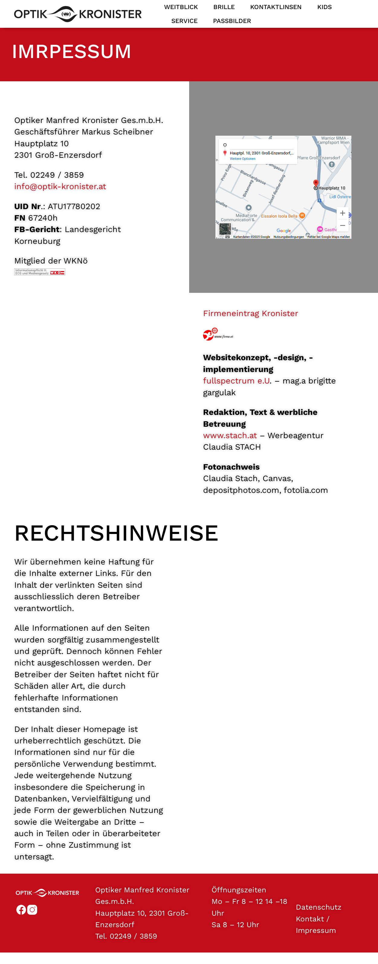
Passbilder (232, 20)
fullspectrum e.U (236, 388)
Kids (324, 7)
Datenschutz (318, 914)
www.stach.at (230, 442)
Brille (224, 7)
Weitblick (181, 7)
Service (184, 20)
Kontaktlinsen (276, 7)
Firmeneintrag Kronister (250, 320)
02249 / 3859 (133, 943)
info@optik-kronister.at (60, 193)
